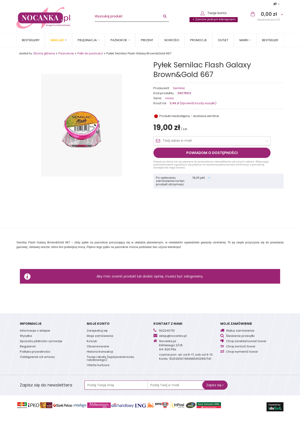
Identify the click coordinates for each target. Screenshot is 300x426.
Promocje (198, 40)
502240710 (167, 331)
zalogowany (193, 276)
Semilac (179, 88)
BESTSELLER (270, 40)
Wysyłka (26, 336)
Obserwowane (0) (268, 19)
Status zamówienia (240, 331)
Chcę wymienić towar (242, 352)
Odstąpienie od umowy (37, 357)
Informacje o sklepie (35, 331)
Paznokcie (119, 40)
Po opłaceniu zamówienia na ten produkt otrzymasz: (170, 181)
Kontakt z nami (167, 323)
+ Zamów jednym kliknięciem (214, 19)
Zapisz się (215, 385)
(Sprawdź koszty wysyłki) (197, 103)
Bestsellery (30, 40)
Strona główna (44, 53)
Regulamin (28, 347)
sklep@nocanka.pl (173, 336)
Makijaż (57, 40)
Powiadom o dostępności (212, 152)
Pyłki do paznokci (90, 53)
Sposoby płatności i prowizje (41, 341)
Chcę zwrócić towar (240, 347)
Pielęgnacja (87, 40)
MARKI (243, 40)
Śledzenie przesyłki (240, 336)
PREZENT (147, 40)
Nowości (171, 40)
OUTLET (223, 40)
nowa (169, 98)
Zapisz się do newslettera (46, 385)
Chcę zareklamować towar (246, 341)
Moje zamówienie (236, 323)
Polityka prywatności (35, 352)
